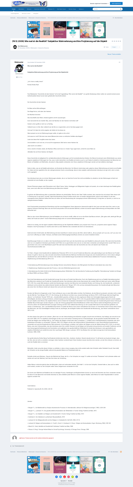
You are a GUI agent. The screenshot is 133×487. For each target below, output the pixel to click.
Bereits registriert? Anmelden (99, 3)
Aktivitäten (21, 9)
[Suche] (100, 9)
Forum (13, 9)
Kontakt (70, 481)
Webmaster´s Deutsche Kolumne (40, 48)
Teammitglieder (15, 13)
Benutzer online (26, 13)
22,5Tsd (19, 77)
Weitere (81, 9)
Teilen (106, 47)
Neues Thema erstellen (114, 54)
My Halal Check (61, 9)
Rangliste (35, 13)
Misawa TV (51, 9)
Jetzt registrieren (116, 3)
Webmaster (24, 46)
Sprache (63, 481)
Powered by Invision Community (66, 484)
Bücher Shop (72, 9)
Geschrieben (36, 62)
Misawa (29, 9)
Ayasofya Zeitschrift (39, 9)
